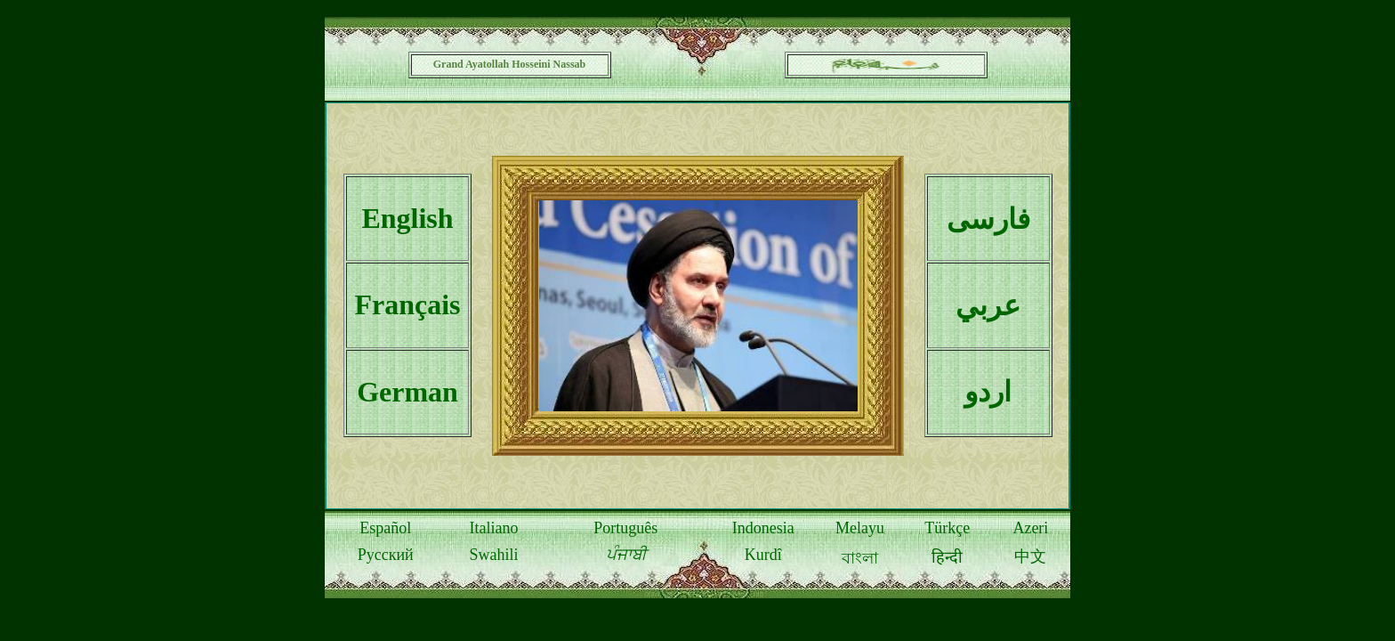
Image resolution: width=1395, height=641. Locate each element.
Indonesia (763, 528)
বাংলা (860, 558)
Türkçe (947, 528)
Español (385, 528)
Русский (386, 555)
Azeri (1030, 528)
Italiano (493, 528)
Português (625, 528)
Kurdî (763, 555)
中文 (1030, 556)
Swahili (493, 555)
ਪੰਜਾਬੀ (626, 555)
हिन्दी (947, 557)
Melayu (859, 528)
